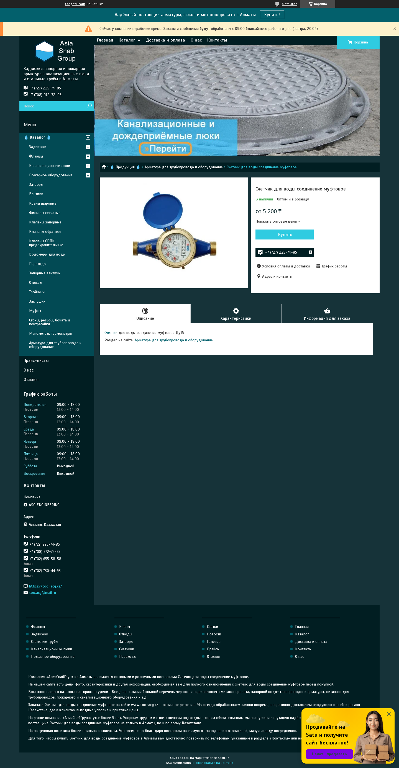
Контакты (217, 40)
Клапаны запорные (45, 222)
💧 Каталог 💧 (38, 137)
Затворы (36, 184)
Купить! (272, 14)
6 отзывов (289, 4)
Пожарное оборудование (51, 175)
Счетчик (110, 332)
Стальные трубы (44, 641)
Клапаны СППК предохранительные (46, 243)
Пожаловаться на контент (213, 763)
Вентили (36, 194)
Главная (105, 40)
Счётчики (126, 649)
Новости (214, 634)
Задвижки (37, 147)
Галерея (214, 641)
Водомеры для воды (47, 254)
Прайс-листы (36, 360)
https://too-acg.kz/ (45, 586)
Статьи (212, 626)
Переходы (37, 263)
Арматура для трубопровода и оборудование (184, 167)
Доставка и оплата (165, 40)
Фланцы (36, 156)
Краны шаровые (43, 203)
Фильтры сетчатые (44, 212)
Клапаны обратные (45, 231)
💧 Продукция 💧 (125, 167)
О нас (196, 40)
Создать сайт (75, 4)
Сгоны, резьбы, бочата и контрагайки (49, 322)
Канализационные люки (49, 165)
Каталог (127, 40)
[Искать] (89, 106)
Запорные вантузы (44, 273)
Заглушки (37, 301)
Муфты (35, 310)
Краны (124, 626)
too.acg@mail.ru (42, 592)
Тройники (37, 292)
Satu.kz (223, 758)
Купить (285, 234)
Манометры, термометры (50, 333)
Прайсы (213, 649)
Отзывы (31, 379)
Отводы (35, 282)
